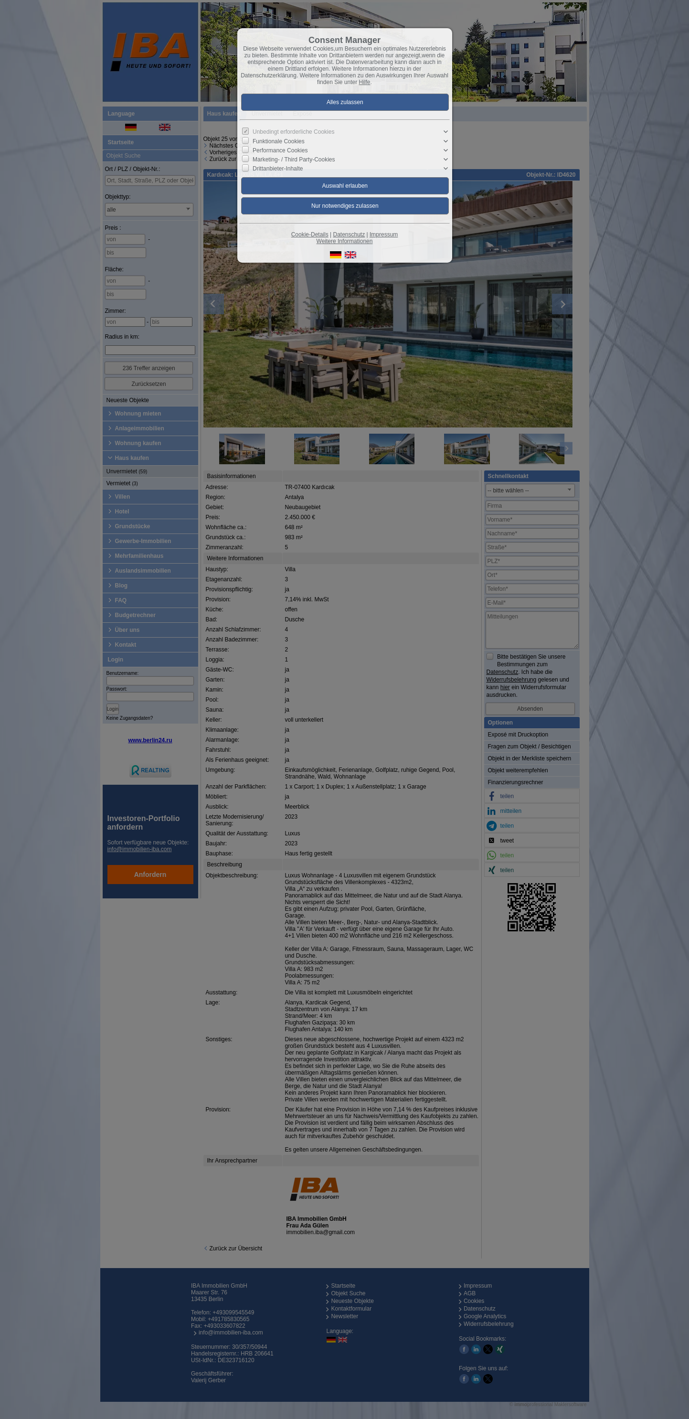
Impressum (384, 234)
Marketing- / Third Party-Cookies (294, 159)
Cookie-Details (310, 234)
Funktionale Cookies (279, 141)
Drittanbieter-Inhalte (278, 168)
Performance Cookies (280, 150)
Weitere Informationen (345, 241)
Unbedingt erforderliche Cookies (293, 131)
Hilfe (365, 82)
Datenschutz (349, 234)
